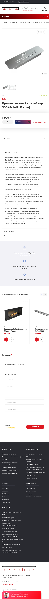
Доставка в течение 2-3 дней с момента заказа (24, 251)
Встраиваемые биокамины (10, 462)
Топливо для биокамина (9, 473)
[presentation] (22, 418)
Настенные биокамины (9, 467)
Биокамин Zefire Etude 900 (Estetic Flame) (15, 330)
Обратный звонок (23, 1)
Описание (24, 139)
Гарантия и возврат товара (34, 496)
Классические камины (32, 464)
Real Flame (5, 494)
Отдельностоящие (31, 478)
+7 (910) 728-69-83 (8, 1)
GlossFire (5, 491)
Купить (23, 122)
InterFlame (5, 499)
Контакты (29, 494)
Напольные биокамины (9, 465)
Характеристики (24, 231)
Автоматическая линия (9, 454)
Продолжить (35, 427)
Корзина (44, 9)
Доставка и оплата (24, 236)
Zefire (4, 496)
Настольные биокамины (9, 470)
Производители (30, 488)
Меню (5, 16)
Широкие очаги (30, 475)
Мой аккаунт (47, 16)
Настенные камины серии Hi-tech (36, 472)
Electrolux (5, 488)
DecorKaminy (6, 502)
